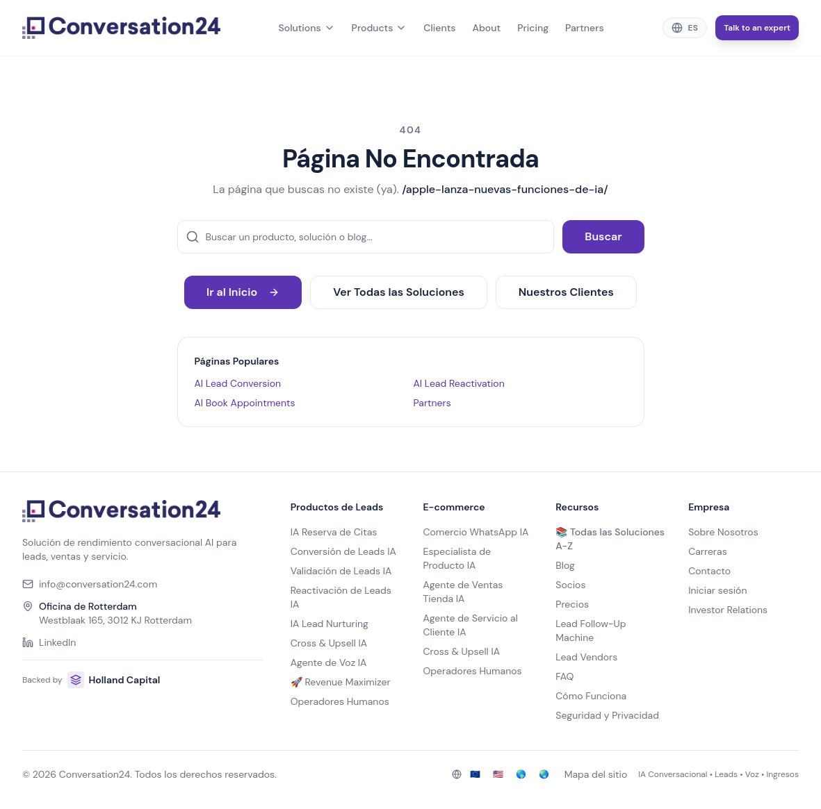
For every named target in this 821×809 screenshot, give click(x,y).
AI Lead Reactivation (459, 383)
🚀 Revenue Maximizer (341, 682)
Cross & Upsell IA (329, 643)
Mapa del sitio (596, 774)
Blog (564, 565)
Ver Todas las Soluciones (398, 292)
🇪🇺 (475, 774)
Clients (439, 28)
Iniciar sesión (717, 590)
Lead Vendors (586, 657)
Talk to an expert (757, 27)
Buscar (603, 236)
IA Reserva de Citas (334, 532)
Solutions (307, 28)
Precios (572, 604)
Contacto (709, 571)
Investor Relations (727, 609)
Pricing (532, 28)
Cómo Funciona (590, 696)
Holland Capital (113, 680)
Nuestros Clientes (566, 292)
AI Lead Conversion (238, 383)
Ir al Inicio (242, 292)
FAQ (564, 676)
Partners (584, 28)
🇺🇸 (498, 774)
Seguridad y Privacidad (607, 715)
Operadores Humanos (340, 701)
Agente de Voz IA (329, 662)
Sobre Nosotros (723, 532)
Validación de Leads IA (341, 571)
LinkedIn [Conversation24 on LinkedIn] (49, 642)
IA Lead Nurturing (329, 623)
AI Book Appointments (245, 403)
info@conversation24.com (89, 584)
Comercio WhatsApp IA (475, 532)
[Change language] (685, 27)
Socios (570, 584)
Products (379, 28)
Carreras (707, 551)
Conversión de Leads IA (343, 551)
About (486, 28)
